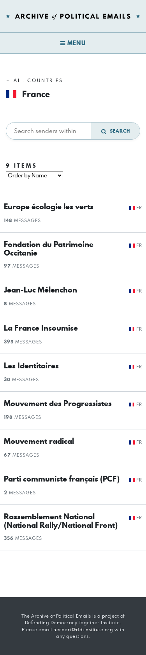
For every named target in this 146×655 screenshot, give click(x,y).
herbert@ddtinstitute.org (83, 629)
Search (115, 131)
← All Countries (34, 80)
